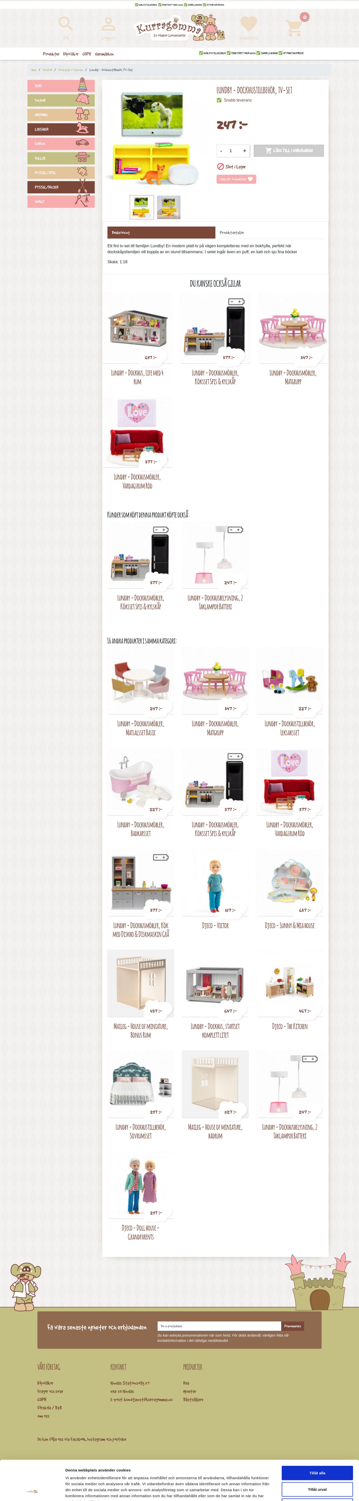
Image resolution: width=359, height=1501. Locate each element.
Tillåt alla (317, 1435)
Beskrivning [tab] (120, 232)
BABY (65, 86)
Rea (186, 1383)
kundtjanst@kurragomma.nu (148, 1399)
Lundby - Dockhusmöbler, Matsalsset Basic (140, 728)
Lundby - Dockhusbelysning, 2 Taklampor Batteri (215, 602)
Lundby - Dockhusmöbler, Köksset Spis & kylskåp (215, 377)
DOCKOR (65, 101)
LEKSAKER (65, 130)
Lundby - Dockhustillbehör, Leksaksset (290, 728)
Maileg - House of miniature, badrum (215, 1131)
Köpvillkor (45, 1383)
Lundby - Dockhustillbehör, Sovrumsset (141, 1131)
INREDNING (65, 115)
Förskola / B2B (49, 1407)
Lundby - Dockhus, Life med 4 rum (137, 377)
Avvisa (317, 1468)
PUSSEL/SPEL (65, 173)
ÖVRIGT (65, 202)
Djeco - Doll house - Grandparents (141, 1232)
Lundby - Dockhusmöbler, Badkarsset (140, 829)
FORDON (65, 144)
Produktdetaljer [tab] (232, 232)
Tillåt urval (317, 1452)
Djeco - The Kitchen (290, 1026)
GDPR (41, 1399)
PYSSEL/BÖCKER (65, 188)
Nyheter (189, 1391)
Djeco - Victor (215, 925)
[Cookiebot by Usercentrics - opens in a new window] (32, 1491)
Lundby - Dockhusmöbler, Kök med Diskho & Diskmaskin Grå (141, 929)
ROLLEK (65, 159)
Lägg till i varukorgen (289, 150)
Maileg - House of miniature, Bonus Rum (141, 1030)
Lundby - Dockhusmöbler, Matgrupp (293, 377)
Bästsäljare (193, 1399)
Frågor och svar (50, 1391)
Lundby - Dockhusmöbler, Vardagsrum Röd (137, 481)
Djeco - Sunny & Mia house (290, 925)
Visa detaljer (271, 1491)
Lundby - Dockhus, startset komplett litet (215, 1030)
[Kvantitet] (232, 151)
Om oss (43, 1416)
